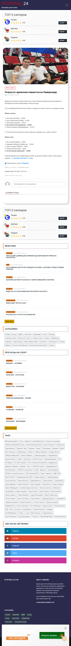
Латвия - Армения (40, 470)
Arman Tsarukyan (23, 506)
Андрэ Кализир (58, 484)
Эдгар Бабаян (9, 491)
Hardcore (30, 452)
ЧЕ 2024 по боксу (37, 459)
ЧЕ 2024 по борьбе (20, 462)
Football (9, 253)
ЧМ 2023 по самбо (38, 466)
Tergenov (14, 37)
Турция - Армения (45, 473)
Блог (28, 338)
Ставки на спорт (37, 338)
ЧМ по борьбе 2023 (32, 473)
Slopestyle (8, 341)
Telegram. (25, 163)
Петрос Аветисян (10, 480)
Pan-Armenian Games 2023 (38, 345)
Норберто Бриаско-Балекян (29, 488)
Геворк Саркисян (10, 495)
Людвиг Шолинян (40, 477)
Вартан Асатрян (23, 480)
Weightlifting (55, 338)
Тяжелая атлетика (45, 488)
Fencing (62, 341)
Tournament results (20, 622)
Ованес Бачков (48, 480)
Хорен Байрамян (10, 484)
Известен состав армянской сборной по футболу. (27, 291)
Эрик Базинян (59, 480)
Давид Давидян (53, 477)
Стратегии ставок (10, 338)
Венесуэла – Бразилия (15, 386)
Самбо (20, 459)
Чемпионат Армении (11, 502)
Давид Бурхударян (40, 455)
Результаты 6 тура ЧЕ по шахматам (20, 314)
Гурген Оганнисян (49, 445)
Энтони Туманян (10, 498)
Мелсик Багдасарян (11, 441)
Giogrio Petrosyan (39, 509)
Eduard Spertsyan (59, 506)
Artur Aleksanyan (36, 506)
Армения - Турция (34, 448)
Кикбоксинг (56, 488)
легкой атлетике (20, 158)
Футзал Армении (53, 470)
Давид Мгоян (53, 462)
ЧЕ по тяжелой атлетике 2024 (37, 462)
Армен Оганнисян (25, 502)
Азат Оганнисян (10, 452)
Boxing (14, 334)
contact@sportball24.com (45, 602)
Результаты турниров (53, 441)
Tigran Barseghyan (24, 516)
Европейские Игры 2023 (34, 445)
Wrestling (51, 334)
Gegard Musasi (27, 509)
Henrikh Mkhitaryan (11, 513)
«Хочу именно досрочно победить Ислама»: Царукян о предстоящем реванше (35, 268)
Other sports (10, 300)
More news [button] (9, 321)
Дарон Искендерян (37, 495)
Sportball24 (13, 167)
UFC (60, 459)
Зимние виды (22, 452)
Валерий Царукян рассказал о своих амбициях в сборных (30, 280)
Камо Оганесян (56, 491)
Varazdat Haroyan (60, 516)
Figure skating (18, 341)
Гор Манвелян (60, 498)
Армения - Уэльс (25, 466)
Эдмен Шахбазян (23, 495)
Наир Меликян (53, 455)
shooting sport (53, 341)
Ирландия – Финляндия (15, 421)
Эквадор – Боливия (14, 363)
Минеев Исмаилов (50, 459)
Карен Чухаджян (21, 491)
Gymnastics (42, 341)
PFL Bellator (8, 462)
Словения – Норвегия (14, 410)
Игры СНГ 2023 (9, 477)
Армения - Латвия (58, 448)
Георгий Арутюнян (38, 441)
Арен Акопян (47, 484)
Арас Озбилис (35, 498)
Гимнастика (18, 175)
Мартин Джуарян (41, 452)
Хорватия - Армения (11, 466)
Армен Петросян (23, 484)
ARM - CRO (57, 473)
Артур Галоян (33, 491)
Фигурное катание (52, 502)
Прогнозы (27, 459)
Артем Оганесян (10, 459)
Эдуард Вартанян (51, 466)
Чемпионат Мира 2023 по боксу (14, 445)
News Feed (21, 338)
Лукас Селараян (35, 484)
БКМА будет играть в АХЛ (16, 303)
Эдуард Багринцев (48, 498)
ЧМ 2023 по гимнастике (25, 470)
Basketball (37, 334)
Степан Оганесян (39, 502)
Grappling (49, 509)
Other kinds (8, 622)
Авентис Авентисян (51, 495)
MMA (7, 264)
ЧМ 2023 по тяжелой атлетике (14, 473)
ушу (31, 158)
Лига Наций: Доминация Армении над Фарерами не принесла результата (31, 256)
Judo (27, 513)
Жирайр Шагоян (10, 506)
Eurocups (18, 509)
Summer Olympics (10, 516)
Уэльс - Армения (25, 441)
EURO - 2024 (9, 509)
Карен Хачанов (44, 491)
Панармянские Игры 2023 (24, 477)
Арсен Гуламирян (26, 455)
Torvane (14, 20)
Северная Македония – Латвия (18, 398)
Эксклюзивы (46, 448)
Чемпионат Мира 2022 (12, 455)
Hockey (47, 338)
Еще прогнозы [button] (11, 428)
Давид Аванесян (36, 480)
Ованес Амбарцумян (11, 488)
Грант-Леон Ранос (23, 498)
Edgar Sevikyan (47, 506)
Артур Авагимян (10, 470)
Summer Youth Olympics (20, 345)
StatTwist (14, 29)
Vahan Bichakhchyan (46, 516)
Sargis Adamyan (48, 513)
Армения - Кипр (22, 448)
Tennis (44, 334)
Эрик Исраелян (10, 448)
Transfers (51, 345)
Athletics (8, 345)
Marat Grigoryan (35, 513)
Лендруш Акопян (54, 452)
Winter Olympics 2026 (30, 341)
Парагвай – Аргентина (15, 375)
